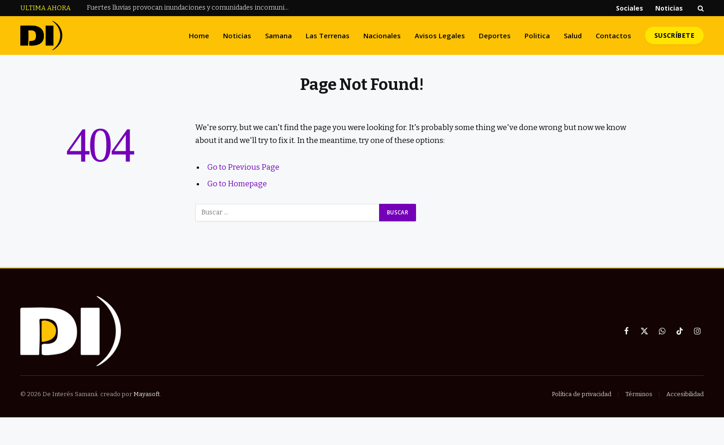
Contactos (613, 35)
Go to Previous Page (243, 167)
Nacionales (382, 35)
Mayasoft (146, 394)
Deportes (495, 35)
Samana (278, 35)
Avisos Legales (440, 35)
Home (199, 35)
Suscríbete (674, 35)
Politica (537, 35)
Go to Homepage (237, 183)
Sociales (629, 8)
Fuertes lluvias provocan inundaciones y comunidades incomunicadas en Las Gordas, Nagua (191, 8)
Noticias (669, 8)
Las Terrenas (328, 35)
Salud (573, 35)
